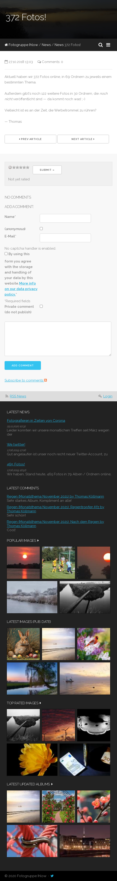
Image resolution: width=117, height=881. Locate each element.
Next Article (83, 139)
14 (27, 167)
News (46, 45)
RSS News (18, 396)
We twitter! (16, 444)
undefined (10, 167)
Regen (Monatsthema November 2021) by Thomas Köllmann (55, 496)
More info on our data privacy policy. (21, 289)
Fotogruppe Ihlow (21, 45)
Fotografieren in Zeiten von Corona (36, 420)
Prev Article (30, 139)
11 (24, 167)
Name (10, 217)
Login (107, 396)
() (15, 229)
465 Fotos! (16, 464)
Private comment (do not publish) (19, 309)
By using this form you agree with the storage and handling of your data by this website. (21, 274)
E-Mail (10, 236)
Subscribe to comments (26, 380)
